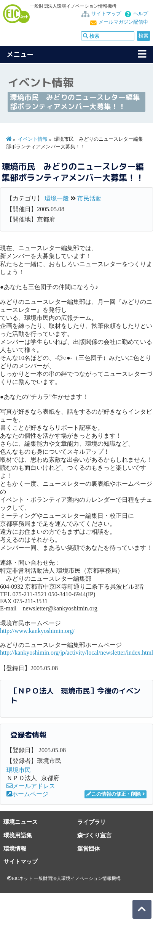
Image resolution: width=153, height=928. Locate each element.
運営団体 (88, 848)
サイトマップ (106, 13)
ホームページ (27, 794)
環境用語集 (17, 835)
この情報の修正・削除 (113, 794)
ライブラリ (91, 822)
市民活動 (89, 198)
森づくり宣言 (94, 835)
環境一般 (57, 198)
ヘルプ (140, 13)
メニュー (20, 54)
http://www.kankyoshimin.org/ (37, 631)
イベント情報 (33, 139)
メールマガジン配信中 (123, 22)
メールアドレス (30, 786)
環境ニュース (20, 822)
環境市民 (18, 770)
